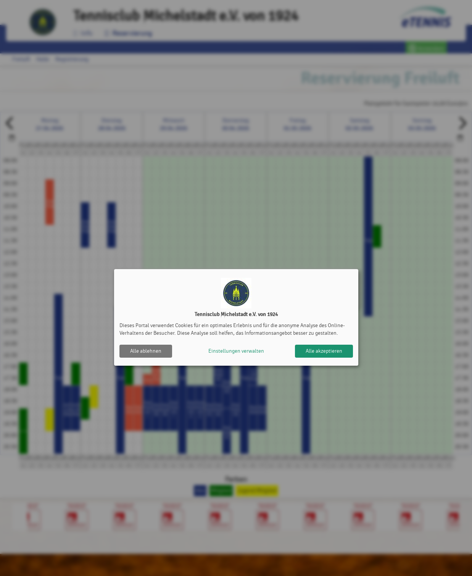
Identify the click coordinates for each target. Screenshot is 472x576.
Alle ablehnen (145, 351)
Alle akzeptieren (324, 351)
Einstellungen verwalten (236, 351)
